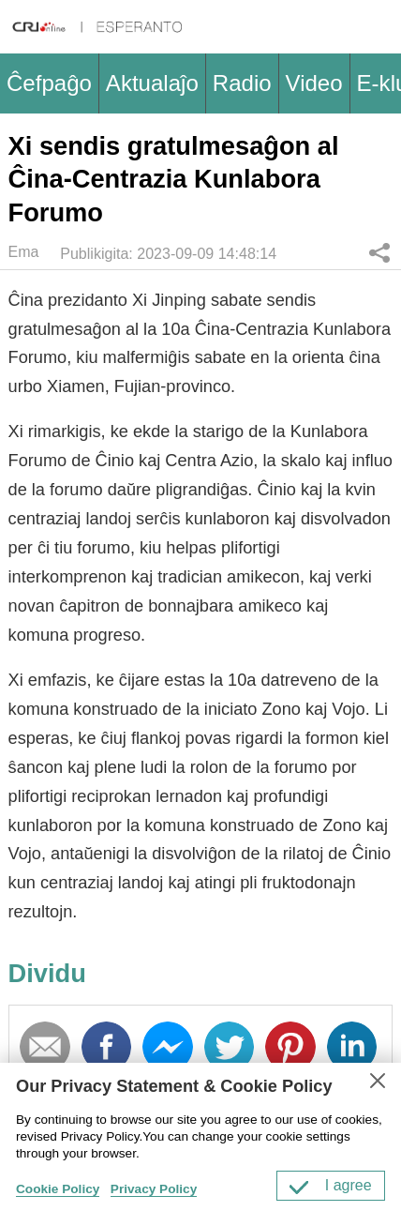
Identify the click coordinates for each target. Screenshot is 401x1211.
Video (314, 83)
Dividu (379, 252)
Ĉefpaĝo (49, 83)
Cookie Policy (57, 1189)
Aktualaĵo (152, 83)
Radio (242, 83)
